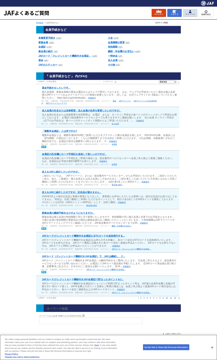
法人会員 (116, 60)
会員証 (45, 47)
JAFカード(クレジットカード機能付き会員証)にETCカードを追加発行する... (83, 236)
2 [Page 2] (140, 298)
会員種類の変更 (119, 42)
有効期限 (115, 47)
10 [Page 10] (167, 298)
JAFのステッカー (50, 64)
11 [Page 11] (171, 298)
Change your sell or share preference (22, 357)
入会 (113, 38)
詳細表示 (92, 98)
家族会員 (46, 42)
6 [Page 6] (153, 298)
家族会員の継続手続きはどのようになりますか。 (68, 213)
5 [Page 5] (150, 298)
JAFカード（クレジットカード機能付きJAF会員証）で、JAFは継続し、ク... (83, 256)
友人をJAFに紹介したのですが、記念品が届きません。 (72, 192)
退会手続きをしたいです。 (56, 88)
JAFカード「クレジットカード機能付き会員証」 (67, 56)
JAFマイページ (125, 101)
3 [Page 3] (144, 298)
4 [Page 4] (147, 298)
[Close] (212, 347)
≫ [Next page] (179, 298)
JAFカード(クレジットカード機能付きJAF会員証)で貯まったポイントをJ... (82, 279)
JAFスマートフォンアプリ (56, 103)
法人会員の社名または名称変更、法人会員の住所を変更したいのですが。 (81, 110)
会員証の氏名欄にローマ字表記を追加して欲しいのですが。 (74, 154)
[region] (108, 347)
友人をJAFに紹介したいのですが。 (61, 172)
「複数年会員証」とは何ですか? (59, 131)
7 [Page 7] (156, 298)
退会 (43, 60)
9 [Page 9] (163, 298)
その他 (114, 64)
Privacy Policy (11, 354)
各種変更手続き (49, 38)
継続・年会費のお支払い (124, 51)
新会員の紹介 (48, 51)
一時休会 (115, 56)
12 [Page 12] (175, 298)
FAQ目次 (39, 23)
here (97, 345)
